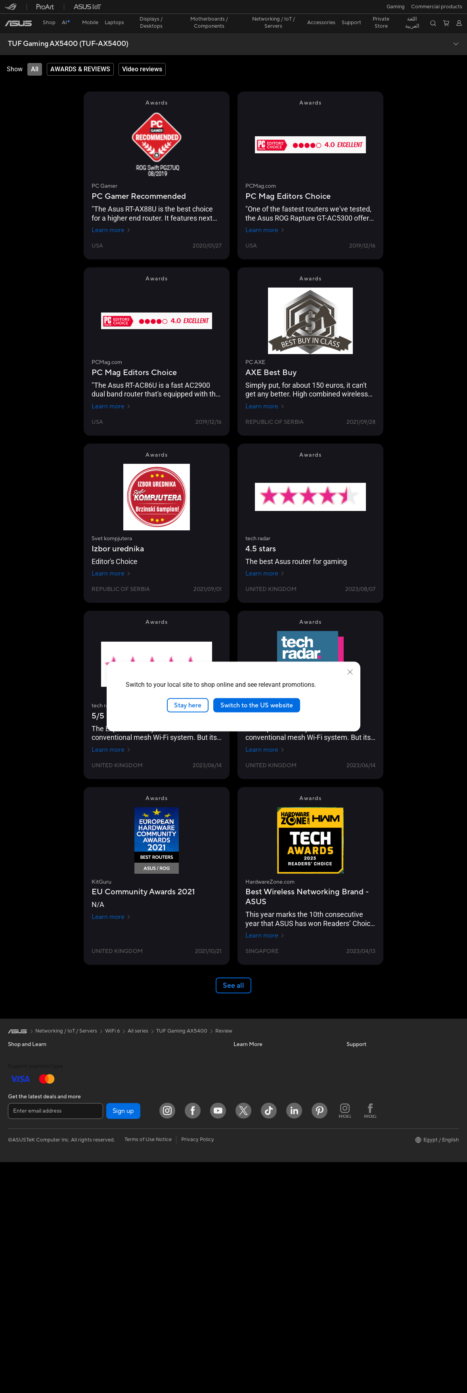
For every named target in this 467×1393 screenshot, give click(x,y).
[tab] (34, 55)
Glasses (17, 1234)
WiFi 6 (126, 1126)
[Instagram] (167, 1341)
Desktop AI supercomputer (151, 1185)
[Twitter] (243, 1341)
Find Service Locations (260, 1114)
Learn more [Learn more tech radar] (265, 560)
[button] (10, 9)
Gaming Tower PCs (30, 1174)
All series (138, 1017)
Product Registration (258, 1126)
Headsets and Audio (143, 1233)
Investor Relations (367, 1078)
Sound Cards (134, 1066)
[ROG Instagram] (345, 1341)
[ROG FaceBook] (370, 1341)
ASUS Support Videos (259, 1185)
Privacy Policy (197, 1370)
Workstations (23, 1210)
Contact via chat (253, 1150)
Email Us (244, 1138)
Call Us (242, 1162)
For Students (23, 1091)
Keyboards (132, 1209)
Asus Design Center (256, 1042)
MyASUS (244, 1209)
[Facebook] (193, 1341)
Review (223, 1017)
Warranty (19, 1222)
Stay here (187, 705)
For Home (19, 1067)
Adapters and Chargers (146, 1269)
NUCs (15, 1186)
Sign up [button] (123, 1342)
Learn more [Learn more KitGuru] (111, 903)
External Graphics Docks (148, 1042)
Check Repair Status (258, 1102)
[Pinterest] (319, 1341)
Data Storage (135, 1090)
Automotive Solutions (259, 1066)
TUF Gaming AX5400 (181, 1017)
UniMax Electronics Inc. (374, 1137)
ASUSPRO (246, 1054)
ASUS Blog (247, 1078)
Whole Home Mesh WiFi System (157, 1150)
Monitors (18, 1139)
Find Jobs (357, 1149)
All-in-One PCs (25, 1150)
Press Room (360, 1102)
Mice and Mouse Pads (144, 1221)
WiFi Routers (134, 1138)
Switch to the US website (256, 705)
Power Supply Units (142, 1054)
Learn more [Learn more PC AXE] (265, 392)
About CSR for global (371, 1090)
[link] (234, 10)
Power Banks (134, 1281)
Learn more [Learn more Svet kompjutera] (111, 560)
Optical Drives (136, 1078)
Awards (355, 1066)
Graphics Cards (26, 1270)
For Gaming (21, 1103)
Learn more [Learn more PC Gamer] (111, 216)
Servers (128, 1173)
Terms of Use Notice (148, 1370)
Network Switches (141, 1162)
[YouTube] (218, 1341)
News (353, 1054)
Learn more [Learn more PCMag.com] (265, 216)
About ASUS (361, 1042)
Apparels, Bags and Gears (149, 1257)
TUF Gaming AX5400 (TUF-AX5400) (68, 30)
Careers (355, 1161)
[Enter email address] (55, 1342)
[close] (350, 672)
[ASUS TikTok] (269, 1341)
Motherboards (25, 1258)
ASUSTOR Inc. (363, 1114)
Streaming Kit (135, 1245)
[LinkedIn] (294, 1341)
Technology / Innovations (37, 1114)
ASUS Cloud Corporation (376, 1125)
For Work (19, 1079)
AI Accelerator (136, 1102)
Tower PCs (20, 1162)
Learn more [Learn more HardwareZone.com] (265, 922)
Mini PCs (18, 1198)
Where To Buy (250, 1197)
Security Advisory (254, 1173)
